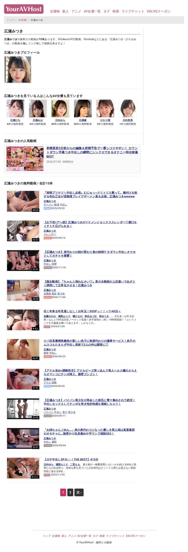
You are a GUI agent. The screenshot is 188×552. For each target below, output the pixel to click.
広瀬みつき (50, 201)
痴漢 (56, 204)
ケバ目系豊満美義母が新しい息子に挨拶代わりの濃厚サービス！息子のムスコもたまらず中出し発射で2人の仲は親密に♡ (90, 342)
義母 (46, 352)
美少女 (61, 293)
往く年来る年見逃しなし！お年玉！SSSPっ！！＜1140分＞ (82, 311)
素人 (65, 11)
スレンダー (50, 234)
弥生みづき (91, 316)
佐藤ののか (50, 316)
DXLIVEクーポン (159, 11)
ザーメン (49, 204)
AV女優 (22, 20)
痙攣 (54, 263)
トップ (10, 20)
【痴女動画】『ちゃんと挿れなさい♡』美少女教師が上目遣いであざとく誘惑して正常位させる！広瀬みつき (90, 283)
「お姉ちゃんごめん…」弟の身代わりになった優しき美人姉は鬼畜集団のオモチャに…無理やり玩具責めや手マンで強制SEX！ (89, 431)
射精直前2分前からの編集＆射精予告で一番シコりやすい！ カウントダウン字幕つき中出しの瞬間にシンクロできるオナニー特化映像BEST (92, 152)
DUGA (46, 327)
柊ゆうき (104, 316)
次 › (78, 492)
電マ (64, 412)
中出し (63, 204)
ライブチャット (133, 11)
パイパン (49, 412)
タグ (106, 11)
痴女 (54, 293)
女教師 (47, 293)
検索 (115, 11)
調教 (54, 382)
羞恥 (54, 441)
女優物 (55, 11)
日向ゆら (49, 464)
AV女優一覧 (92, 11)
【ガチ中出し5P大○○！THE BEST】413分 (71, 459)
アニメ (76, 11)
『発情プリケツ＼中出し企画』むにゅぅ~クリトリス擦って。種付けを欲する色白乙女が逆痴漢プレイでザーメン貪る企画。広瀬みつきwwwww (90, 194)
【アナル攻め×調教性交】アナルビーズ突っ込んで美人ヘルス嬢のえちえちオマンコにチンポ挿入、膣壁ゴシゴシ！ (90, 372)
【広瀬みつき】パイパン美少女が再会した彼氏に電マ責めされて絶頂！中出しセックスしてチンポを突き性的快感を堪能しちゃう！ (90, 402)
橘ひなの (78, 316)
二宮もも (75, 464)
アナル (47, 382)
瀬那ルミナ (64, 316)
